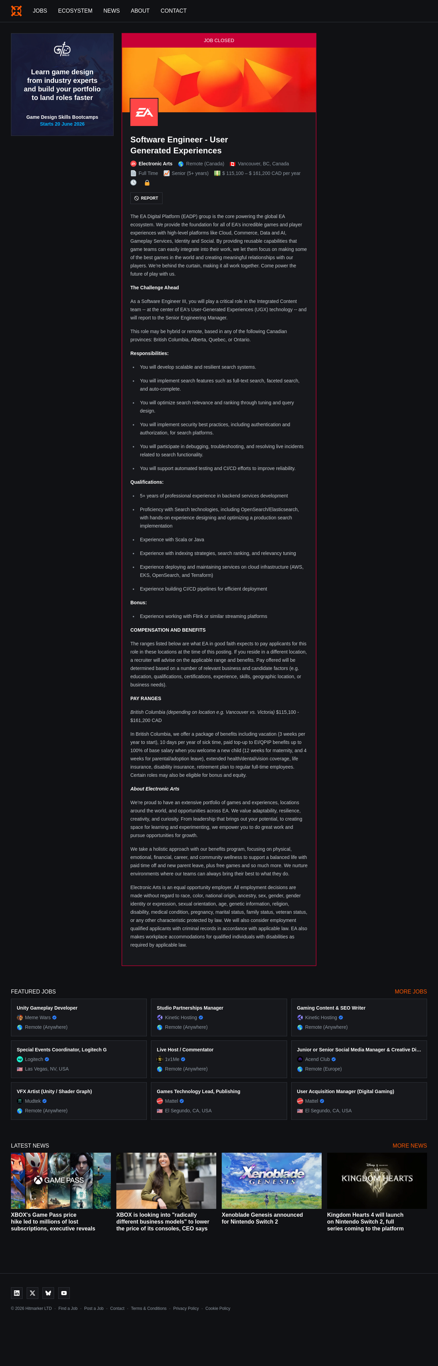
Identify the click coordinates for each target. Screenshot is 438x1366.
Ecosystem (75, 11)
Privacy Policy (186, 1308)
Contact (173, 11)
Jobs (40, 11)
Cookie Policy (217, 1308)
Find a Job (68, 1308)
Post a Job (94, 1308)
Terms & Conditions (149, 1308)
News (111, 11)
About (140, 11)
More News (410, 1146)
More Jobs (411, 992)
